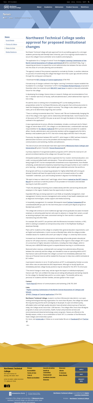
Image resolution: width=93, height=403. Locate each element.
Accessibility (31, 370)
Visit (81, 374)
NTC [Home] (5, 18)
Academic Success (49, 377)
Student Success (72, 7)
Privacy (29, 368)
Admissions (59, 7)
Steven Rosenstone (57, 148)
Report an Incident (33, 377)
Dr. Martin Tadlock (46, 129)
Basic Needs (63, 375)
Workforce (85, 7)
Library (73, 2)
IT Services (62, 373)
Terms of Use (31, 373)
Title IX (29, 375)
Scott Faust (32, 284)
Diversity (46, 379)
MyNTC (84, 2)
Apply (68, 2)
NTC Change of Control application (49, 80)
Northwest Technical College (63, 393)
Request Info (81, 380)
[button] (88, 2)
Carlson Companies (75, 202)
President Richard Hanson (71, 86)
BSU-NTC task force (58, 88)
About (39, 7)
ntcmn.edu (40, 319)
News (5, 2)
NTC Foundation (12, 2)
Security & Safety (49, 368)
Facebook (75, 319)
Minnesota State (37, 398)
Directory (78, 2)
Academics (48, 7)
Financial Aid (47, 375)
